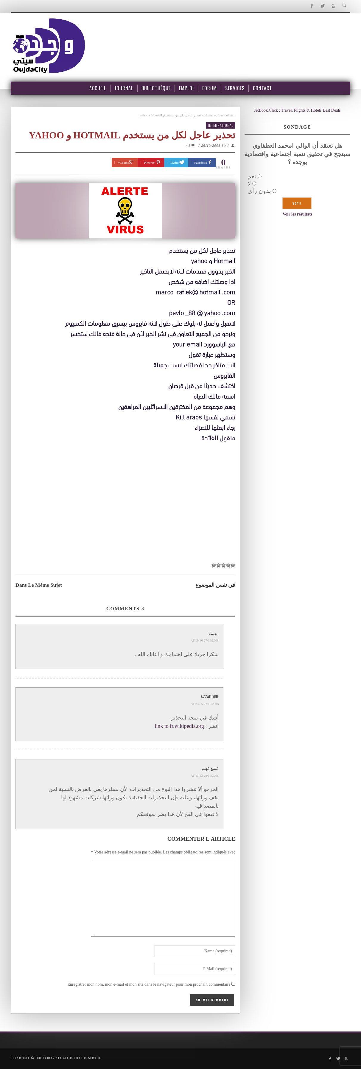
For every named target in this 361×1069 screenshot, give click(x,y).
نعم (252, 176)
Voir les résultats (297, 214)
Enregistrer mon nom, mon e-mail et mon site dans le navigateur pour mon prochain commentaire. (148, 984)
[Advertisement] (125, 514)
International (226, 115)
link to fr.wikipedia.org (179, 726)
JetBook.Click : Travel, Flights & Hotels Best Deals (297, 110)
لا (249, 183)
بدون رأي (259, 191)
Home (208, 115)
